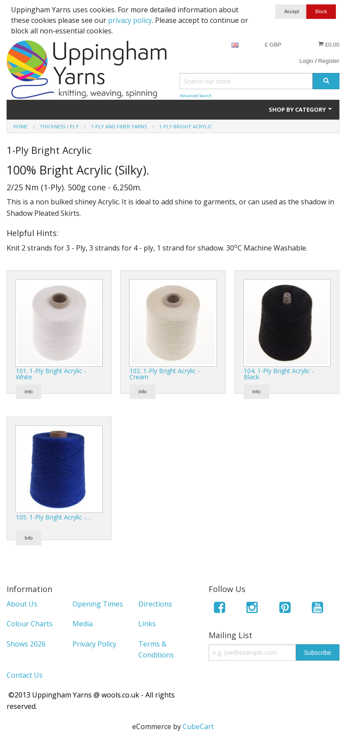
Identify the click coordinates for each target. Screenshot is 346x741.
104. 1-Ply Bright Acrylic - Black (279, 374)
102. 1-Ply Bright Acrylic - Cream (165, 374)
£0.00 (328, 44)
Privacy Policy (94, 644)
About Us (22, 604)
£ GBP (273, 44)
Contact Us (25, 675)
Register (328, 61)
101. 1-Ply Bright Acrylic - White (51, 374)
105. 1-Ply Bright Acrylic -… (53, 517)
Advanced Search (196, 95)
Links (147, 623)
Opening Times (97, 604)
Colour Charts (30, 623)
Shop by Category (301, 109)
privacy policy (130, 20)
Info (28, 391)
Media (82, 623)
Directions (155, 604)
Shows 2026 (26, 644)
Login (306, 61)
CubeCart (198, 726)
